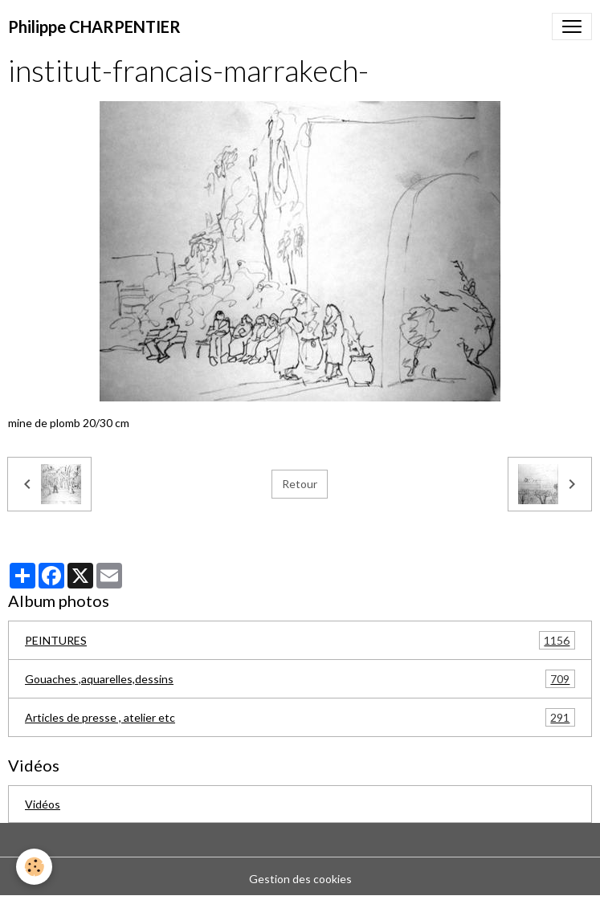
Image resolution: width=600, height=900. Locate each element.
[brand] (94, 26)
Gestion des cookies (300, 879)
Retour (299, 484)
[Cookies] (34, 867)
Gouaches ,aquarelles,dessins (300, 679)
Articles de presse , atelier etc (300, 717)
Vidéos (42, 804)
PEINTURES (300, 640)
